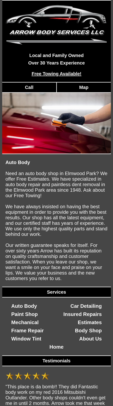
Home (56, 347)
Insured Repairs (82, 314)
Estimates (90, 322)
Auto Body (24, 306)
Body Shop (88, 330)
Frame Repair (27, 330)
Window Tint (26, 339)
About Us (90, 339)
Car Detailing (86, 306)
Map (84, 87)
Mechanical (25, 322)
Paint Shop (24, 314)
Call (29, 87)
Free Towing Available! (56, 73)
